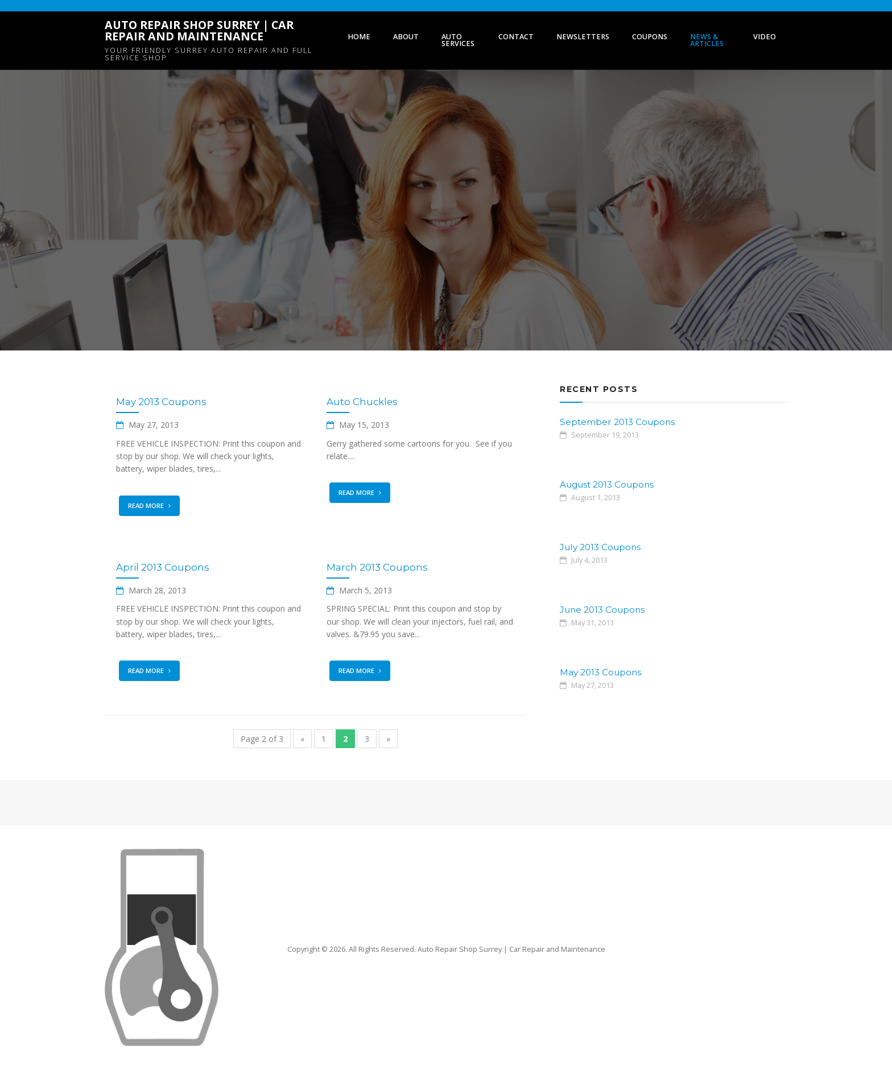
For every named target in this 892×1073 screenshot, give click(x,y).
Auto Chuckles (362, 401)
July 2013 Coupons (600, 547)
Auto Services (457, 40)
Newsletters (582, 37)
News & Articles (707, 40)
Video (764, 37)
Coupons (649, 37)
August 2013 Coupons (607, 484)
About (406, 37)
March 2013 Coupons (377, 567)
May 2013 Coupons (161, 401)
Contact (516, 37)
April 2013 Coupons (162, 567)
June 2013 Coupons (602, 609)
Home (359, 37)
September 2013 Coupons (617, 421)
